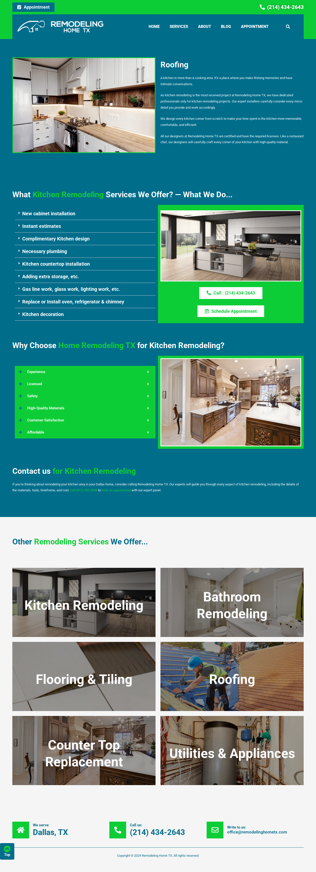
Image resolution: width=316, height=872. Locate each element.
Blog (226, 26)
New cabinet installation (48, 214)
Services (179, 26)
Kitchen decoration (43, 314)
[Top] (7, 849)
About (204, 26)
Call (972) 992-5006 (83, 490)
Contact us (74, 471)
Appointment (255, 26)
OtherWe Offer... (80, 541)
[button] (288, 26)
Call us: (136, 825)
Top (7, 854)
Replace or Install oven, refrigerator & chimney (73, 302)
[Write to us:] (215, 830)
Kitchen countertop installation (56, 264)
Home (154, 26)
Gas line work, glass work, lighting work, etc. (71, 289)
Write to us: (236, 827)
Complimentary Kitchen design (56, 239)
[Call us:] (117, 830)
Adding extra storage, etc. (50, 276)
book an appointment (116, 490)
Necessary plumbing (44, 251)
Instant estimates (41, 226)
